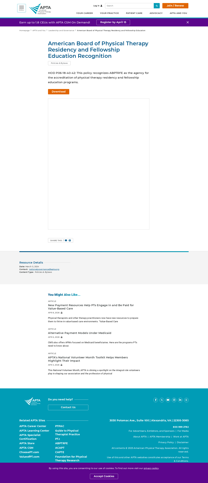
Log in (97, 6)
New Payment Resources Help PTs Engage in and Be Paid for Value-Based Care (91, 307)
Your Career (84, 13)
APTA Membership (160, 436)
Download (59, 91)
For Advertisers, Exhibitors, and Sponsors (151, 431)
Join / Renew (175, 5)
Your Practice (109, 13)
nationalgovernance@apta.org (44, 269)
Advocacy (156, 13)
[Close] (187, 22)
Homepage (24, 30)
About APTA (140, 436)
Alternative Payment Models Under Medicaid (79, 333)
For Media (183, 431)
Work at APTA (181, 436)
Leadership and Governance (61, 30)
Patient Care (134, 13)
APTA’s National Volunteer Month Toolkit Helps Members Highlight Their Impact (88, 359)
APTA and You (178, 13)
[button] (59, 63)
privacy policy (151, 468)
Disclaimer (183, 442)
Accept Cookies (104, 476)
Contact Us (68, 407)
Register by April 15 (113, 22)
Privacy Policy (166, 442)
